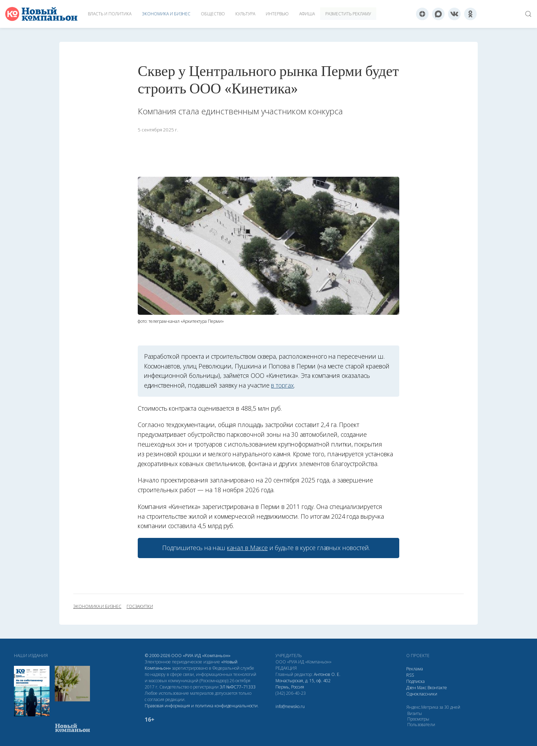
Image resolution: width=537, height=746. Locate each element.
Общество (213, 14)
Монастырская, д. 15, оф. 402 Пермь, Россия (303, 684)
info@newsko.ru (290, 706)
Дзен (411, 688)
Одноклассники (421, 694)
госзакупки (140, 606)
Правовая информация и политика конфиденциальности (201, 706)
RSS (410, 675)
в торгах (282, 385)
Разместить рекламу (348, 14)
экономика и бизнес (97, 606)
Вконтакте (437, 688)
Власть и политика (109, 14)
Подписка (415, 681)
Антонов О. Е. (327, 674)
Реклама (414, 669)
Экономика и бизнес (166, 14)
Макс (421, 688)
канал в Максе (247, 547)
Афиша (307, 14)
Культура (245, 14)
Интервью (277, 14)
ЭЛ (238, 687)
